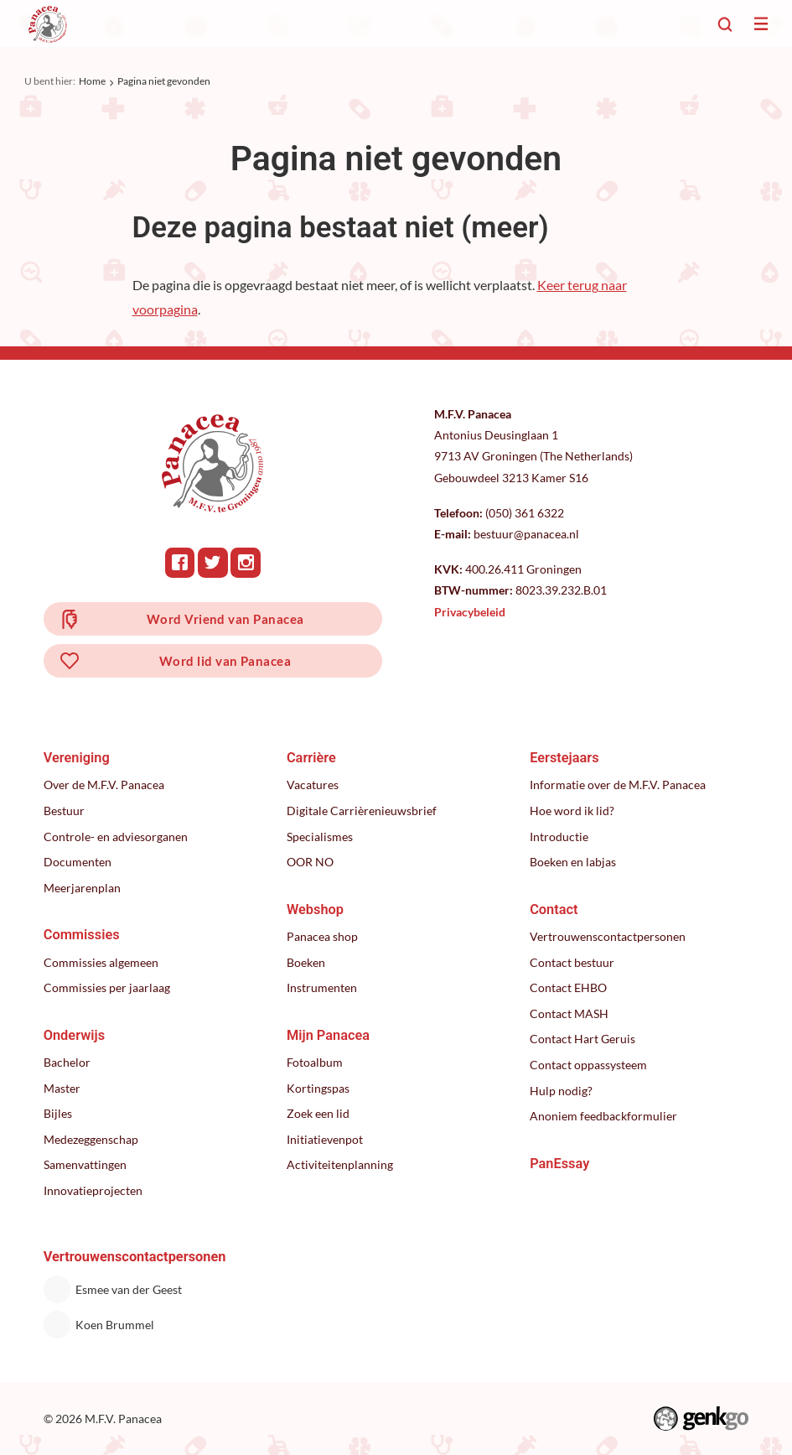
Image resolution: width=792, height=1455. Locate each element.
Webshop (315, 909)
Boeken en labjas (573, 862)
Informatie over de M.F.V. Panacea (618, 784)
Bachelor (67, 1062)
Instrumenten (322, 987)
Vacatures (313, 784)
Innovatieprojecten (93, 1190)
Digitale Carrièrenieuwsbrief (362, 810)
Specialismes (320, 836)
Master (62, 1088)
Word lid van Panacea (225, 660)
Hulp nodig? (561, 1090)
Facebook (180, 563)
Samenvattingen (85, 1164)
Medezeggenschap (91, 1139)
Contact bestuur (572, 962)
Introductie (559, 836)
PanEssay (559, 1164)
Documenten (77, 862)
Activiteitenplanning (340, 1164)
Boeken (306, 962)
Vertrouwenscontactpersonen (608, 936)
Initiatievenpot (325, 1139)
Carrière (311, 758)
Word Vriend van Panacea (225, 618)
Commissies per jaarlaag (107, 987)
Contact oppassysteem (588, 1064)
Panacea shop (322, 936)
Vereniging (77, 758)
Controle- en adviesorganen (116, 836)
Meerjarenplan (82, 888)
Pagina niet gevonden (163, 81)
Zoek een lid (318, 1113)
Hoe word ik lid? (572, 810)
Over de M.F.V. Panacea (104, 784)
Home (92, 81)
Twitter (213, 563)
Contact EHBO (568, 987)
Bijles (58, 1113)
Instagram (245, 563)
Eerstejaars (564, 758)
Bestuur (64, 810)
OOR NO (310, 862)
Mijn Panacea (328, 1035)
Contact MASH (569, 1013)
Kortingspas (318, 1088)
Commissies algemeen (101, 962)
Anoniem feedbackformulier (603, 1116)
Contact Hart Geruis (582, 1038)
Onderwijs (74, 1035)
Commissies (82, 935)
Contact (553, 909)
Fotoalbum (315, 1062)
